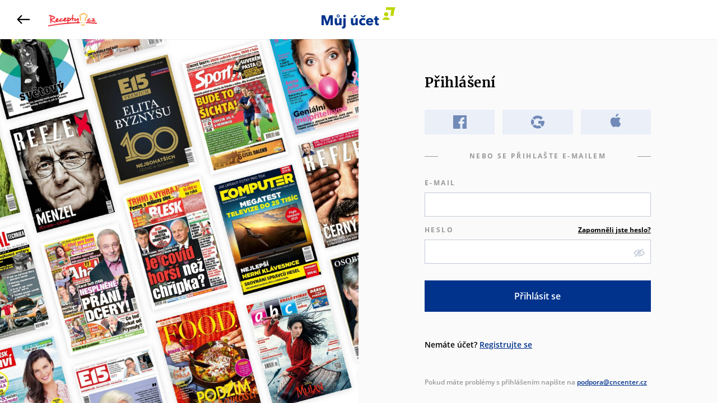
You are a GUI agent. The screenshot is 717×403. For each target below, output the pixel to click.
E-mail (440, 183)
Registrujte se (505, 344)
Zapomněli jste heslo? (614, 230)
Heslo (538, 230)
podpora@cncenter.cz (612, 382)
